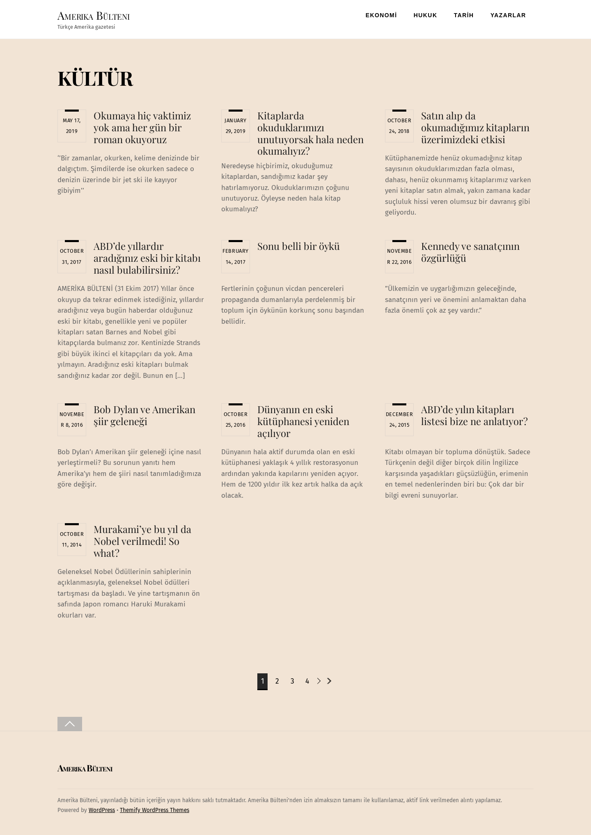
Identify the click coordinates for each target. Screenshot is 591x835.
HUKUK (426, 15)
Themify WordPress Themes (154, 810)
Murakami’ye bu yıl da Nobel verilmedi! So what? (142, 540)
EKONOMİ (381, 15)
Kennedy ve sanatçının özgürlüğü (470, 251)
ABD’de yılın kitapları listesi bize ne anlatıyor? (474, 415)
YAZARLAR (508, 15)
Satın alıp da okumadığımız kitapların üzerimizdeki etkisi (475, 127)
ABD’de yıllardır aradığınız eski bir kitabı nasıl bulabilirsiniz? (147, 257)
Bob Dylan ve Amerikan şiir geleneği (144, 415)
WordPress (102, 810)
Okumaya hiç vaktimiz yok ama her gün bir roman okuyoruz (142, 127)
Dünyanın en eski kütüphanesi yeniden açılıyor (303, 421)
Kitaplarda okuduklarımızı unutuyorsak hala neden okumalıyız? (310, 133)
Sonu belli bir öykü (298, 245)
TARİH (464, 15)
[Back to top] (69, 724)
